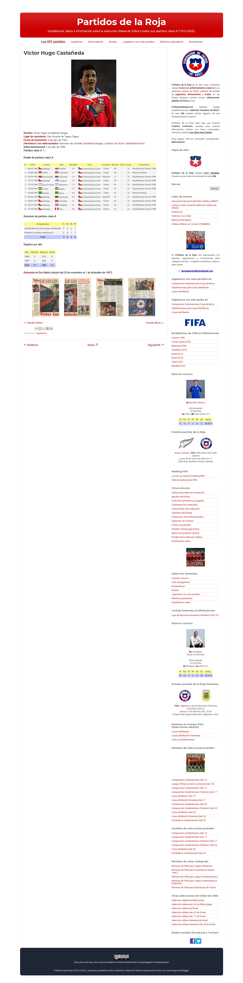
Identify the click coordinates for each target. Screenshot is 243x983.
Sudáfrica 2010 (179, 349)
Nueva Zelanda (182, 453)
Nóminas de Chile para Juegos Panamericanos (195, 876)
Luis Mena (197, 652)
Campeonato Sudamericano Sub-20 (189, 804)
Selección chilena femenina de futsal (190, 920)
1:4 (73, 177)
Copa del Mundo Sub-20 (184, 812)
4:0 (73, 209)
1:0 (73, 180)
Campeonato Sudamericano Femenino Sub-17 (194, 792)
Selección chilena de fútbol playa (188, 900)
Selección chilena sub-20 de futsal (189, 912)
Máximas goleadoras (182, 598)
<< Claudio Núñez (33, 322)
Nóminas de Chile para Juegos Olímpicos (192, 865)
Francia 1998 (178, 337)
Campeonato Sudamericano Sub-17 (189, 788)
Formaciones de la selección (186, 508)
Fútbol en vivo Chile (181, 216)
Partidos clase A (180, 578)
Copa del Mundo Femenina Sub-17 (189, 800)
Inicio (92, 345)
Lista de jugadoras (181, 582)
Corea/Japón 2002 (181, 341)
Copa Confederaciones (183, 739)
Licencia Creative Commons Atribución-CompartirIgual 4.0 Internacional (133, 962)
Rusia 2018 (177, 357)
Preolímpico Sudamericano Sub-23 (189, 820)
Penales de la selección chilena (187, 537)
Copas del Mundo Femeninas (186, 735)
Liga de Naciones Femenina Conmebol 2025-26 (195, 615)
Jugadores (77, 41)
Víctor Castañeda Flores (131, 143)
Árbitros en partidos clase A (185, 533)
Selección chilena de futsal (185, 908)
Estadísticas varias (181, 541)
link (182, 113)
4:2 (208, 414)
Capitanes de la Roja (182, 512)
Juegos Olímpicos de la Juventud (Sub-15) (193, 783)
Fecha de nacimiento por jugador (188, 500)
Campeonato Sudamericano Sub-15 (189, 779)
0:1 (206, 666)
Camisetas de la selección (184, 504)
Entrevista (29, 272)
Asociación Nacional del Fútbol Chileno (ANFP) (195, 201)
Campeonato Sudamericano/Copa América (193, 283)
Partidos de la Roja (121, 21)
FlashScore (177, 211)
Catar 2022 (177, 361)
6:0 (73, 197)
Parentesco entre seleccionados (188, 516)
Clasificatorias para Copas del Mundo (190, 287)
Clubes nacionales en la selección (188, 492)
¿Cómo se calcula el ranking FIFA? (188, 475)
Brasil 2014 (177, 353)
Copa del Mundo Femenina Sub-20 (189, 816)
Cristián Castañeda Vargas (88, 143)
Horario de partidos (181, 524)
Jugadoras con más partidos (186, 594)
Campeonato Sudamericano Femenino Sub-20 (194, 808)
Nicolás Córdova (197, 402)
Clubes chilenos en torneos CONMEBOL (191, 224)
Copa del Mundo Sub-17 (184, 796)
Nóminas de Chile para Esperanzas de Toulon (194, 887)
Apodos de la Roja (181, 496)
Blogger (185, 970)
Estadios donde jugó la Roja (185, 529)
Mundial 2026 (178, 365)
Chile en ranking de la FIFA (184, 480)
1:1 (73, 173)
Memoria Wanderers (181, 220)
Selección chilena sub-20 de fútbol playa (192, 904)
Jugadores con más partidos (138, 41)
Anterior (30, 345)
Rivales (113, 41)
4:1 (73, 169)
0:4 (73, 193)
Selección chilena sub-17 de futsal (189, 916)
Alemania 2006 (179, 345)
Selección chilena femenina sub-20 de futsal (193, 924)
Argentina (185, 706)
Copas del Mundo (180, 291)
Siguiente (156, 345)
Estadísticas (196, 41)
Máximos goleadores (171, 41)
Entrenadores (95, 41)
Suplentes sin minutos (183, 520)
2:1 (73, 205)
